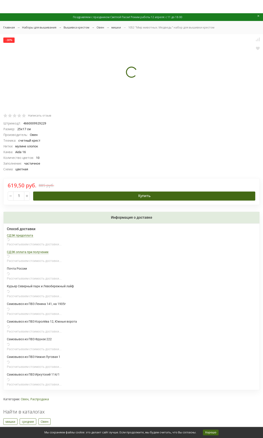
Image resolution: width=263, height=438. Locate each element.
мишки (116, 27)
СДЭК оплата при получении (27, 252)
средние (28, 421)
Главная (9, 27)
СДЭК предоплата (20, 235)
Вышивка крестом (76, 27)
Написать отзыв (39, 115)
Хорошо (210, 432)
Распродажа (39, 399)
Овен (100, 27)
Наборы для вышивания (39, 27)
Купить (144, 195)
